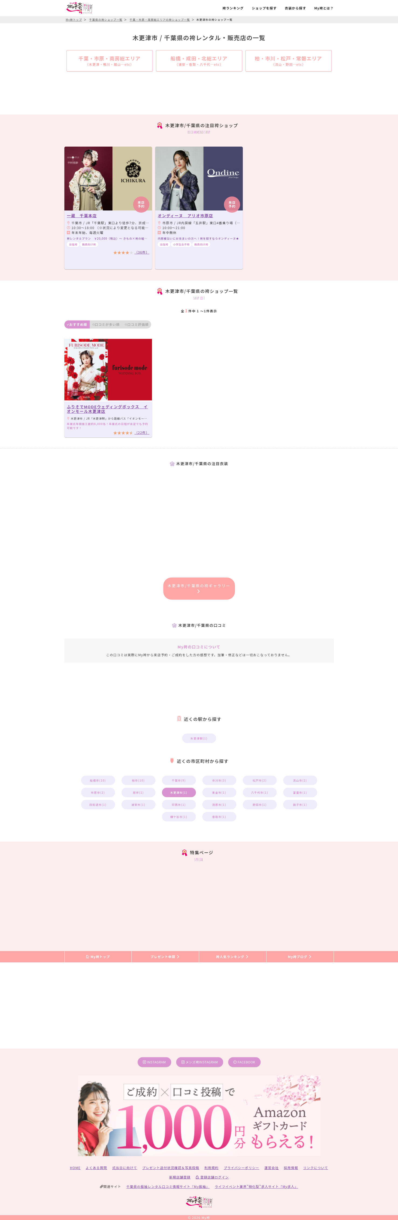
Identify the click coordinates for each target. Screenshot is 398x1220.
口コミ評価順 (136, 324)
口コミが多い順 (106, 324)
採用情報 (291, 1167)
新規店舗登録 (180, 1177)
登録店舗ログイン (212, 1177)
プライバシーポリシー (241, 1167)
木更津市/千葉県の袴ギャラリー (199, 588)
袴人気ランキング (232, 956)
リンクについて (315, 1167)
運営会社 (271, 1167)
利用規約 (211, 1167)
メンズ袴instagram (199, 1062)
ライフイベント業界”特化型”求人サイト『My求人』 (256, 1186)
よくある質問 (96, 1167)
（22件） (141, 432)
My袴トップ (98, 956)
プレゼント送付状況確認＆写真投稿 (170, 1167)
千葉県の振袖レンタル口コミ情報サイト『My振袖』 (168, 1186)
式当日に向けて (124, 1167)
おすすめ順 (77, 324)
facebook (244, 1062)
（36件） (141, 252)
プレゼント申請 (165, 956)
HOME (75, 1167)
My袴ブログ (300, 956)
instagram (154, 1062)
